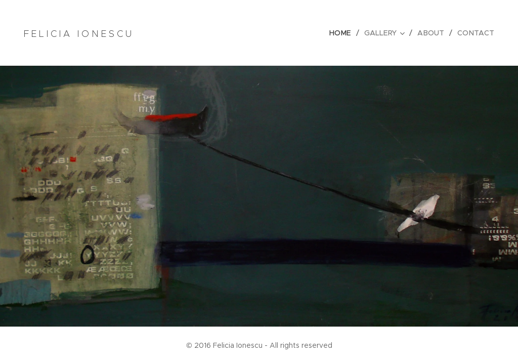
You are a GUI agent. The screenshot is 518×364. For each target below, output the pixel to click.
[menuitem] (345, 33)
